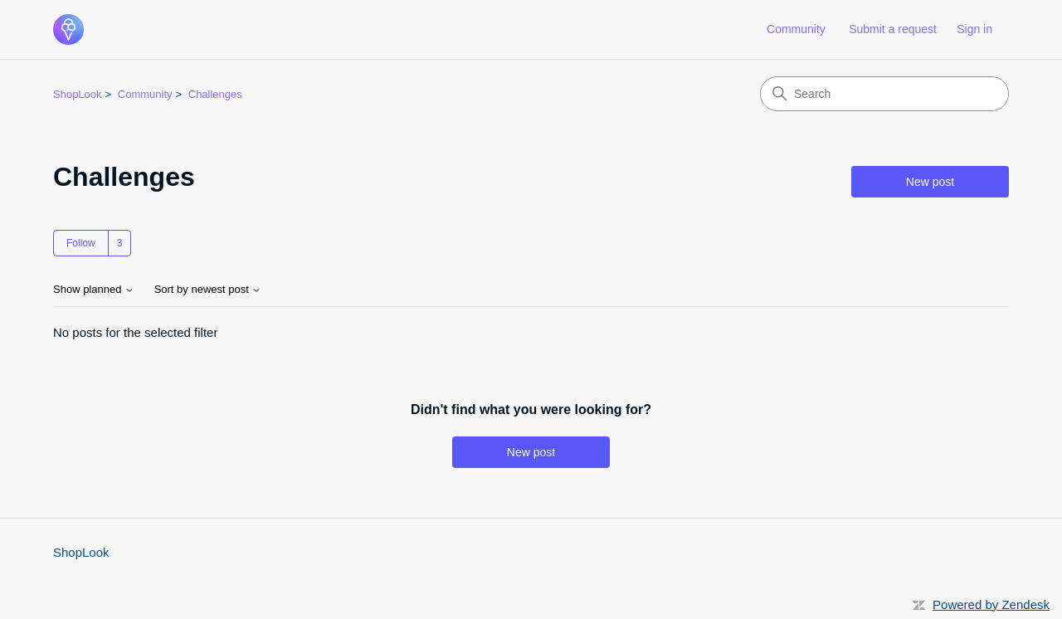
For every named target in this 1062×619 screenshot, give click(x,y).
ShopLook (77, 94)
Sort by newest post (208, 289)
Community (796, 29)
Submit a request (893, 29)
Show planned (93, 289)
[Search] (884, 93)
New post (930, 181)
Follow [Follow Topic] (80, 243)
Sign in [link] (974, 29)
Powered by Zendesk (991, 604)
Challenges (215, 94)
